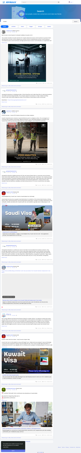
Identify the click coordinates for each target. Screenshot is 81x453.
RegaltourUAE (9, 192)
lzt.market (40, 452)
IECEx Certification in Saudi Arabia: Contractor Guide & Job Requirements (22, 428)
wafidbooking (9, 266)
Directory (78, 447)
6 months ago (8, 315)
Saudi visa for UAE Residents (10, 232)
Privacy (67, 447)
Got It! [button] (13, 450)
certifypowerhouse (11, 388)
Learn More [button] (5, 447)
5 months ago (8, 246)
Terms (63, 447)
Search (75, 21)
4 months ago (8, 172)
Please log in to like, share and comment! (11, 85)
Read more (4, 42)
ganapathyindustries (11, 90)
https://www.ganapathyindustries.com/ (17, 100)
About (59, 447)
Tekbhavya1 (9, 30)
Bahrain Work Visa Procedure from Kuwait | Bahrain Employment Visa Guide (22, 300)
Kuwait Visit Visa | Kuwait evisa (11, 375)
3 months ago (8, 112)
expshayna (9, 111)
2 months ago (8, 31)
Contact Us (72, 447)
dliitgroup (8, 314)
